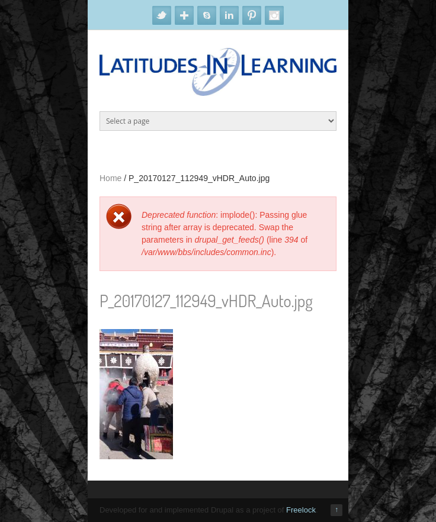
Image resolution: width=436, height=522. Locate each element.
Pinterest (251, 15)
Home (110, 178)
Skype (206, 15)
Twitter (161, 15)
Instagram (274, 15)
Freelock (301, 509)
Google (184, 15)
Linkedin (229, 15)
